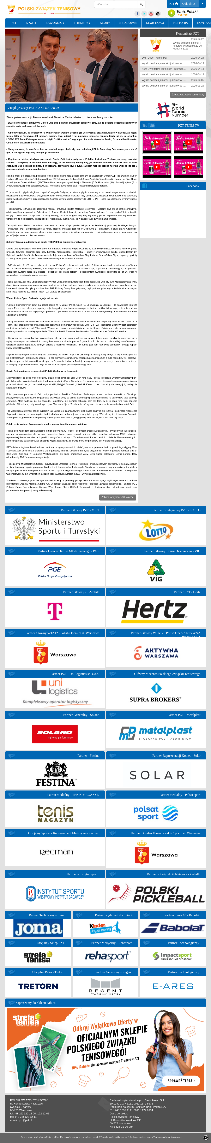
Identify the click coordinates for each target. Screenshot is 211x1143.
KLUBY (105, 22)
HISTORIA (180, 22)
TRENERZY (82, 22)
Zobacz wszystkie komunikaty (187, 94)
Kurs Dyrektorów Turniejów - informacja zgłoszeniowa (171, 68)
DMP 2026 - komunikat (154, 57)
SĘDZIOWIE (128, 22)
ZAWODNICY (55, 22)
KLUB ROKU (155, 22)
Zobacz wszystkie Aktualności (117, 497)
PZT (173, 4)
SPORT (31, 22)
